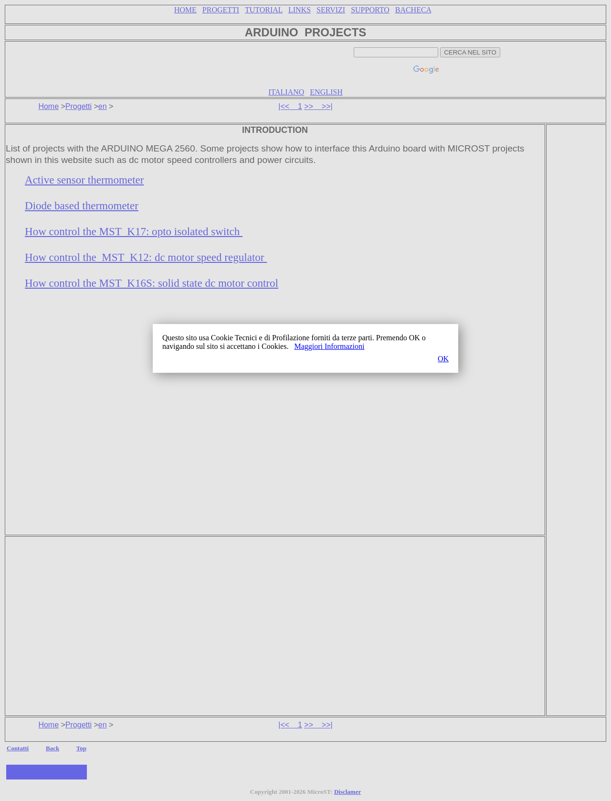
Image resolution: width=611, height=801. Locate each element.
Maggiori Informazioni (329, 346)
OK (443, 359)
